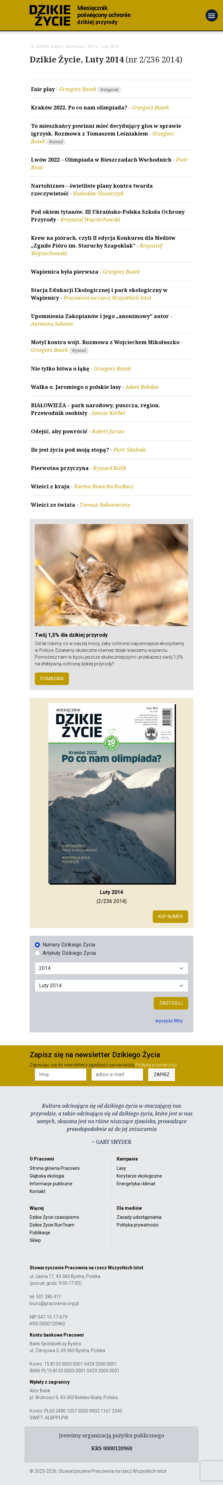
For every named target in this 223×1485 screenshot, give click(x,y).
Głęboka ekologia (47, 1176)
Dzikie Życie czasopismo (54, 1217)
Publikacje (40, 1232)
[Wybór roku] (111, 968)
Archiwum (75, 46)
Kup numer (170, 916)
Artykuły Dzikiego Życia (69, 953)
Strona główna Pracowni (55, 1168)
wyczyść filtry (169, 1020)
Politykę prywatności (156, 1064)
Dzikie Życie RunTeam (52, 1224)
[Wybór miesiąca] (111, 986)
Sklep (35, 1240)
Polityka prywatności (138, 1224)
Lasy (121, 1168)
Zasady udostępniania (139, 1217)
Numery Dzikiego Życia (69, 945)
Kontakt (37, 1191)
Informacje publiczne (51, 1183)
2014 (92, 46)
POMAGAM (51, 678)
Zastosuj (171, 1003)
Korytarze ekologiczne (139, 1176)
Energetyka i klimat (136, 1183)
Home (56, 46)
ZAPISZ (162, 1074)
